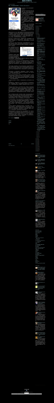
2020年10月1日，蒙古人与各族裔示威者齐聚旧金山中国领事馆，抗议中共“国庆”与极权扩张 (41, 119)
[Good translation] (25, 393)
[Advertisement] (21, 141)
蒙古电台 (36, 256)
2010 (37, 148)
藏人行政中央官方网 (37, 245)
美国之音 (36, 251)
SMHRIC (36, 236)
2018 (37, 139)
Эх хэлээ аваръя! (39, 61)
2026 (37, 27)
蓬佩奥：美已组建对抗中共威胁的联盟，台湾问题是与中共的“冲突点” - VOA (41, 72)
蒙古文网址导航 (37, 254)
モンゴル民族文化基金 (38, 241)
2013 (37, 145)
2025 (37, 28)
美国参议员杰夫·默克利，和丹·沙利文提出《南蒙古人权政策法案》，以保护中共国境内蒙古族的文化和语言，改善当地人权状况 (40, 269)
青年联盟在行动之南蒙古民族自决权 (39, 255)
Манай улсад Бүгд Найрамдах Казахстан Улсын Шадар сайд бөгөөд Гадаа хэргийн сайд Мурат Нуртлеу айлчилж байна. (40, 288)
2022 (37, 31)
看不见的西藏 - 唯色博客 (38, 253)
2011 (37, 147)
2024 (37, 29)
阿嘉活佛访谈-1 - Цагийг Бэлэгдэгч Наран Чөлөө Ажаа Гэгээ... (41, 60)
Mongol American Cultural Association (40, 247)
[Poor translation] (28, 393)
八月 (37, 132)
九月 (37, 131)
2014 (37, 144)
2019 (37, 138)
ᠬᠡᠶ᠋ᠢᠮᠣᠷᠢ (36, 259)
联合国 (36, 243)
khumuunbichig (37, 252)
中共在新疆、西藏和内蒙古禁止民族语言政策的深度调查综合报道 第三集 (41, 160)
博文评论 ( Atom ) (12, 145)
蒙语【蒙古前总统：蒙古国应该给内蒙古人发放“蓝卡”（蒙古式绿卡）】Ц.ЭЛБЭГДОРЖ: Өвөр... (41, 80)
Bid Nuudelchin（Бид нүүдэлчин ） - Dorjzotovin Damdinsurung (41, 167)
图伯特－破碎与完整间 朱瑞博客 (39, 248)
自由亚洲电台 (37, 250)
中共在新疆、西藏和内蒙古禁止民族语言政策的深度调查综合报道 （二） (41, 164)
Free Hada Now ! (37, 239)
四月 (37, 137)
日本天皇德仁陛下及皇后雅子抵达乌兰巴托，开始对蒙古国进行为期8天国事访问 (41, 303)
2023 (37, 30)
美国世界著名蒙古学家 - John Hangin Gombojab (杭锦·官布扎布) (41, 85)
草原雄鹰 (36, 257)
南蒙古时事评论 (27, 1)
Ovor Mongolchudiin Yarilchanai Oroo (40, 240)
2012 (37, 146)
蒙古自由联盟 (37, 246)
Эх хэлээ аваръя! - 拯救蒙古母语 (41, 64)
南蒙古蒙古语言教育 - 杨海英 (40, 67)
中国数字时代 (37, 249)
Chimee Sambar (37, 242)
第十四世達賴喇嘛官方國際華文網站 (39, 244)
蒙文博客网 (36, 258)
